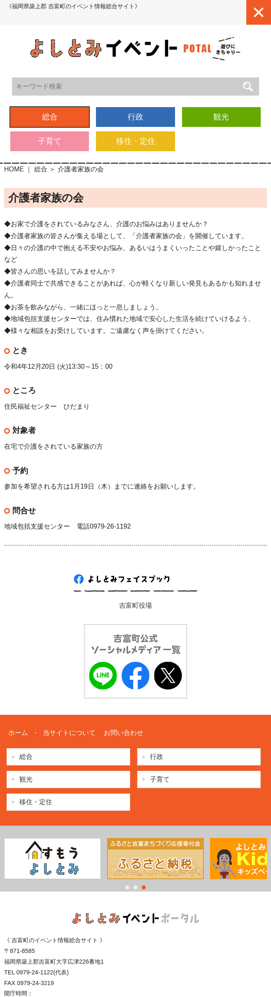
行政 (135, 116)
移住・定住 (135, 141)
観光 (221, 116)
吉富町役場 (135, 605)
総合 (50, 116)
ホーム (18, 732)
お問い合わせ (123, 732)
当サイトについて (69, 732)
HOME (14, 169)
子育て (49, 141)
